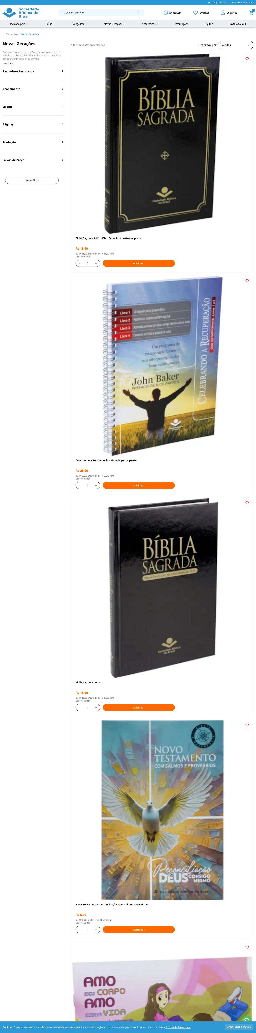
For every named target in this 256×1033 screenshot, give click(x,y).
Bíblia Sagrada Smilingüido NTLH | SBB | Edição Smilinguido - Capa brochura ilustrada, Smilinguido (222, 709)
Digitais (209, 24)
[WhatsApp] (172, 13)
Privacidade (44, 952)
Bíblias (50, 24)
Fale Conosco (136, 952)
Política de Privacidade (178, 1027)
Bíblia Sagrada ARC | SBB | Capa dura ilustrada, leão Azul (159, 512)
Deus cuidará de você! (149, 806)
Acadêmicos (150, 24)
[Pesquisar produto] (139, 13)
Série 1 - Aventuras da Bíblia (92, 411)
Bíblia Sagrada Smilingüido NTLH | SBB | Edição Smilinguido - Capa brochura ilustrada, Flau (222, 512)
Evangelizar (79, 24)
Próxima (185, 855)
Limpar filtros (32, 180)
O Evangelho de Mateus (212, 313)
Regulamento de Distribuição (54, 958)
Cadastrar (202, 923)
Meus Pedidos (98, 958)
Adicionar (114, 140)
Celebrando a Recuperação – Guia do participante (158, 117)
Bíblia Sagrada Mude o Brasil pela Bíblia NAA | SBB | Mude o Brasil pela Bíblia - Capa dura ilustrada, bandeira (160, 610)
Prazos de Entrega (48, 971)
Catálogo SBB (238, 24)
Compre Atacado (218, 2)
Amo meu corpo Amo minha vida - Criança (100, 609)
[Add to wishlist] (124, 58)
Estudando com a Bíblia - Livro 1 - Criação (100, 806)
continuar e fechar (239, 1027)
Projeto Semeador (242, 2)
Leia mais (8, 63)
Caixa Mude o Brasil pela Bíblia (93, 707)
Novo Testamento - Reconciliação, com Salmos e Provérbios (99, 216)
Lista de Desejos (99, 964)
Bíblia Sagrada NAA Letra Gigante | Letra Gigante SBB (223, 216)
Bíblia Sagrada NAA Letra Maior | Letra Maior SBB (160, 413)
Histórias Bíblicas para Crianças (217, 806)
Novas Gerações (115, 24)
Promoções (181, 24)
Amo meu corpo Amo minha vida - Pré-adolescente (160, 216)
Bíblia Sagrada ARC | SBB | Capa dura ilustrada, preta (97, 117)
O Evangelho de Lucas (88, 313)
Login (93, 952)
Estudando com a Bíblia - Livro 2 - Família (161, 707)
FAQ (5, 958)
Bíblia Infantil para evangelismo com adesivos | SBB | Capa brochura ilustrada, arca (161, 314)
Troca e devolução (48, 964)
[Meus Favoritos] (201, 13)
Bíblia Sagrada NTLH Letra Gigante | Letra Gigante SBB (220, 413)
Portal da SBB (10, 964)
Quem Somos (10, 952)
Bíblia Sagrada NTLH (210, 115)
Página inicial (12, 34)
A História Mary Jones (211, 609)
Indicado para (19, 24)
